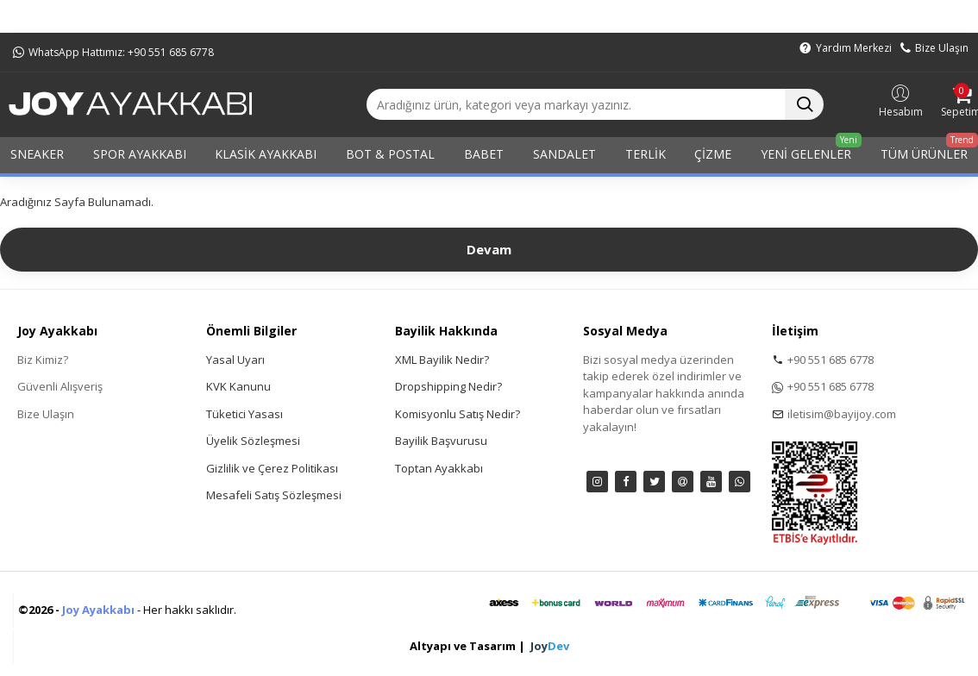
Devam (489, 249)
